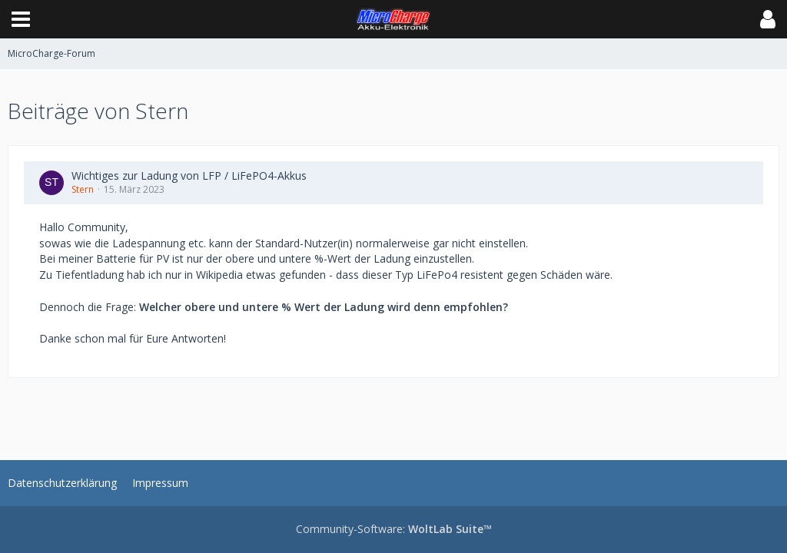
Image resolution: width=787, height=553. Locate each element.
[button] (21, 19)
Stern (82, 189)
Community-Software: (394, 529)
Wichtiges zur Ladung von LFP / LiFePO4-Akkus (189, 175)
